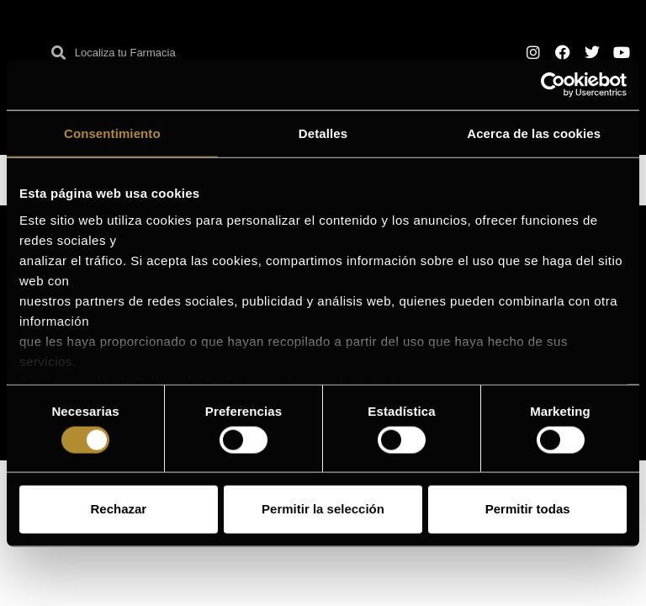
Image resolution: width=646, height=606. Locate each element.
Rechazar (118, 509)
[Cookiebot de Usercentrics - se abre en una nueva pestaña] (553, 85)
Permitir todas (527, 509)
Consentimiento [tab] (112, 133)
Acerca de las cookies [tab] (534, 133)
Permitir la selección (323, 509)
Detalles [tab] (323, 133)
